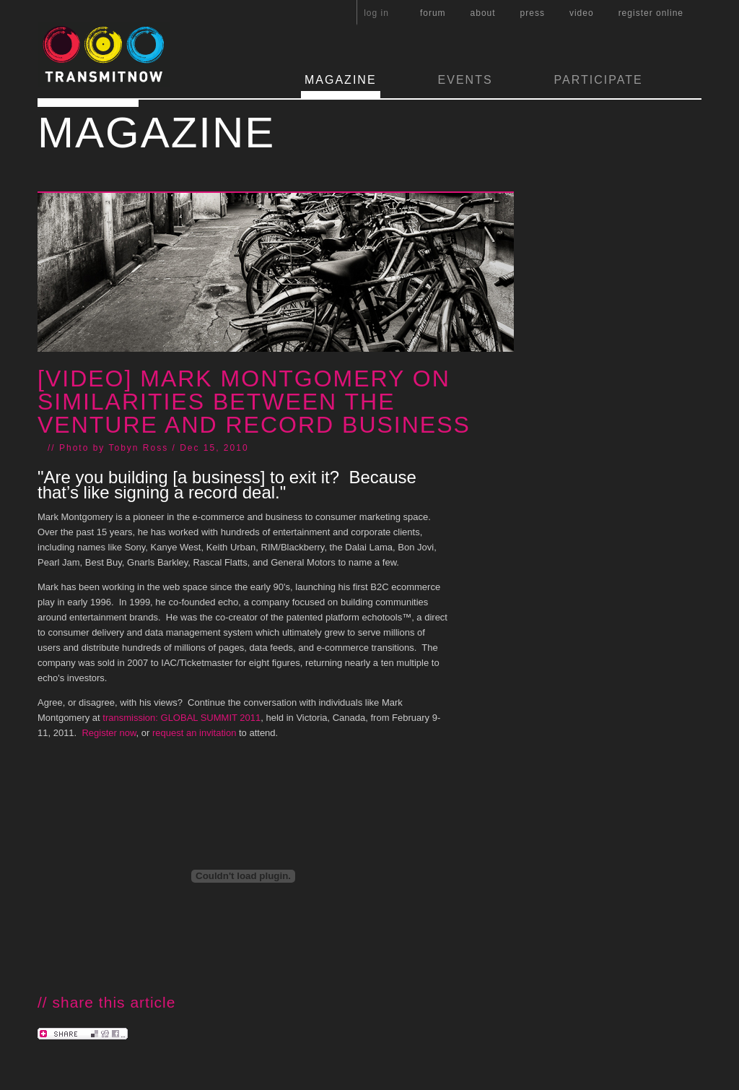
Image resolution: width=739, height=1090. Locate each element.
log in (376, 13)
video (581, 13)
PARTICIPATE (598, 80)
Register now (109, 732)
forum (433, 13)
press (532, 13)
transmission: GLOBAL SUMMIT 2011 (181, 717)
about (483, 13)
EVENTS (465, 80)
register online (650, 13)
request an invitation (194, 732)
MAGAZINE (341, 80)
